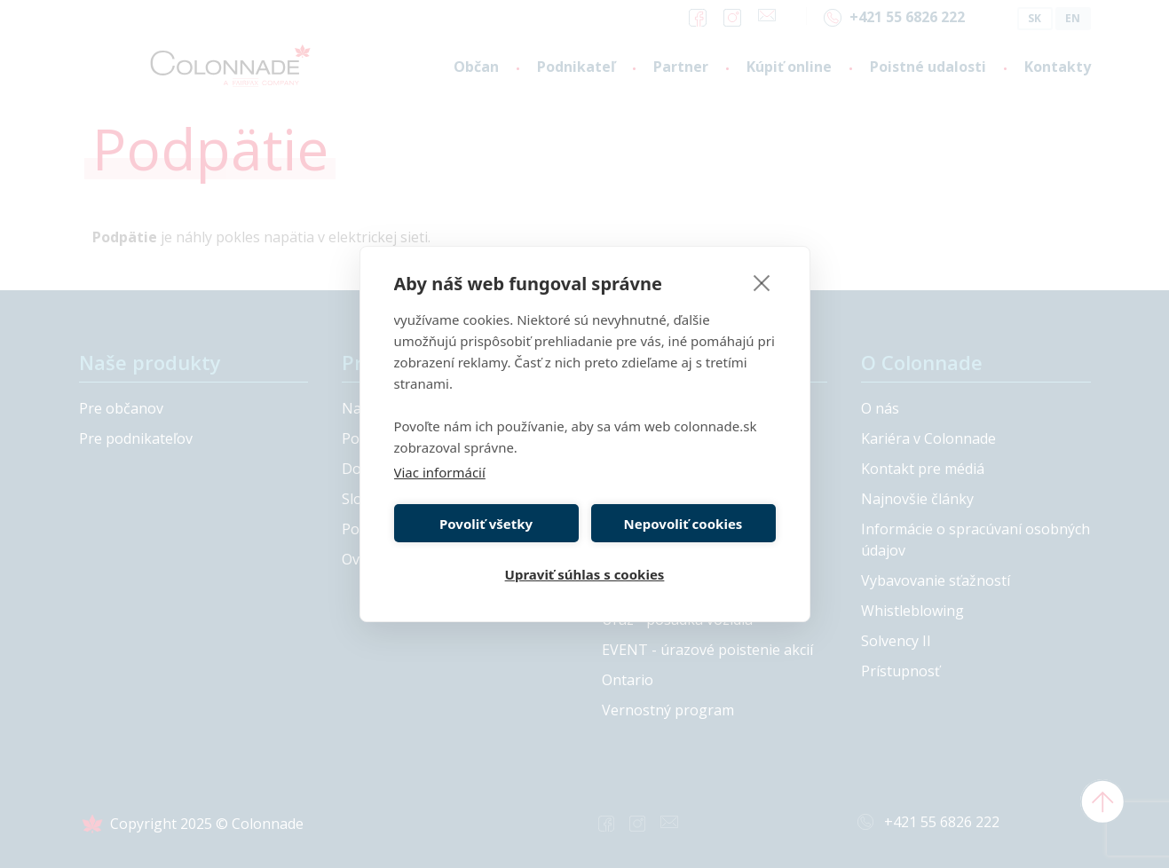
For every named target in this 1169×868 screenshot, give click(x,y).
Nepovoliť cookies (683, 524)
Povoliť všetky (486, 524)
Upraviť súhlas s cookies (585, 574)
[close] (762, 282)
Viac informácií (440, 472)
